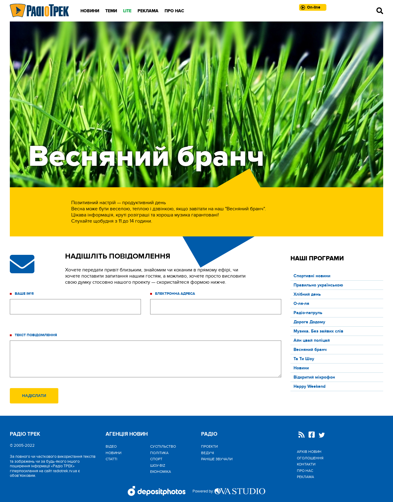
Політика (159, 453)
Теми (111, 11)
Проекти (209, 446)
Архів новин (309, 451)
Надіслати (34, 395)
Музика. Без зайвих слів (318, 331)
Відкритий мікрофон (314, 377)
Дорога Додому (309, 322)
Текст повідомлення (36, 335)
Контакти (306, 464)
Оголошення (310, 458)
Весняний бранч (310, 349)
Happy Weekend (309, 386)
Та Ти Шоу (304, 358)
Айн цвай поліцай (312, 340)
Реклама (148, 11)
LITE (127, 11)
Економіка (160, 471)
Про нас (174, 11)
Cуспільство (163, 446)
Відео (111, 446)
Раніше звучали (216, 459)
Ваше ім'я (24, 293)
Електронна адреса (175, 293)
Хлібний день (307, 294)
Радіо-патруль (308, 312)
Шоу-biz (157, 465)
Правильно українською (318, 285)
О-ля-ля (301, 303)
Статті (111, 459)
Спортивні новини (312, 275)
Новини (89, 11)
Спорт (156, 459)
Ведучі (207, 453)
